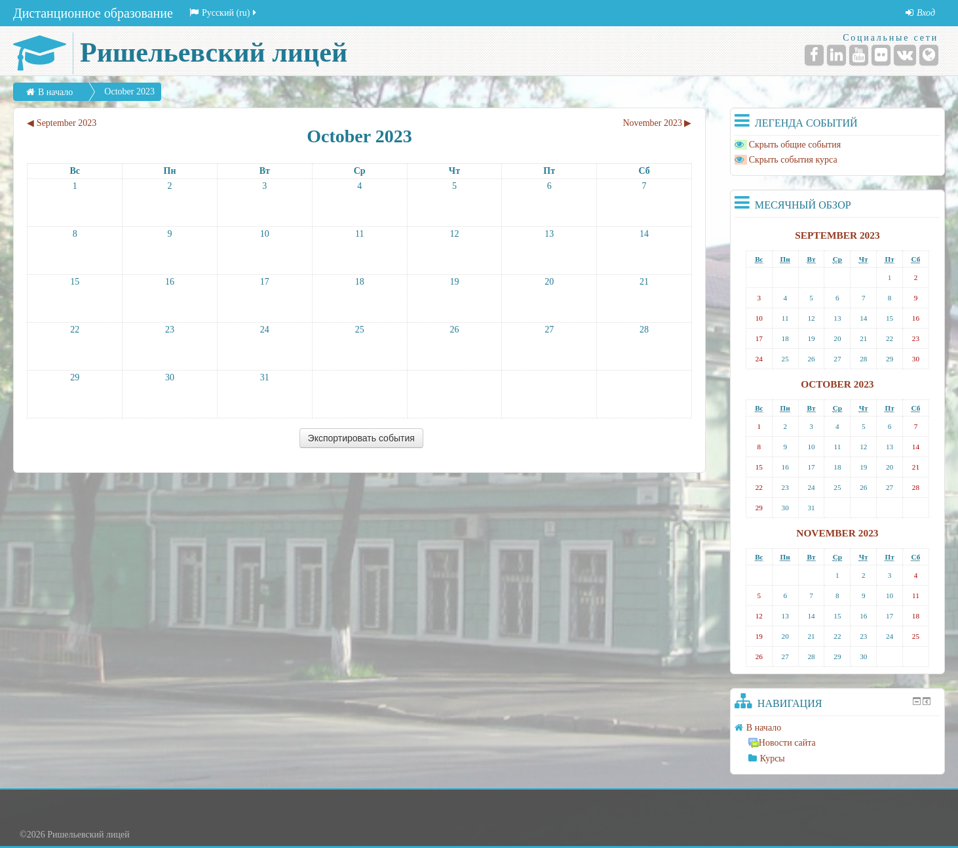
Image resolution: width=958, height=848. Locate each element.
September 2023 (837, 235)
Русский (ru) (224, 13)
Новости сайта (782, 743)
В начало (55, 92)
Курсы (772, 758)
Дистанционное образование (93, 13)
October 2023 (129, 91)
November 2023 (837, 532)
